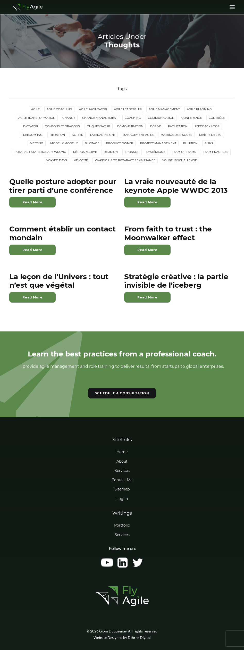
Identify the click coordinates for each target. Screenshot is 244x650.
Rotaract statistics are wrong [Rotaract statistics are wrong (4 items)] (40, 152)
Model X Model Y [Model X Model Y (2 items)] (64, 143)
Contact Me (122, 480)
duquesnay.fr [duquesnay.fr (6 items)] (98, 126)
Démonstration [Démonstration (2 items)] (130, 126)
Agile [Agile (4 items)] (35, 109)
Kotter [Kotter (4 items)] (77, 135)
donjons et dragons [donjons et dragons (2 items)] (62, 126)
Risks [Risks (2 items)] (209, 143)
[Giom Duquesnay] (27, 7)
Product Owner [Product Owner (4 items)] (119, 143)
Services (122, 470)
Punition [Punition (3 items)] (190, 143)
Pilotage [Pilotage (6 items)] (92, 143)
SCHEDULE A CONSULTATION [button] (122, 393)
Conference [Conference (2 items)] (191, 118)
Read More (32, 202)
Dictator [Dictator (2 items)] (30, 126)
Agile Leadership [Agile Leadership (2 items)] (128, 109)
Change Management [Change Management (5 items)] (100, 118)
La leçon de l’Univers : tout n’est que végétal (58, 281)
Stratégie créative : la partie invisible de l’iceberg (176, 281)
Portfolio (122, 525)
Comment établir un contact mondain (62, 233)
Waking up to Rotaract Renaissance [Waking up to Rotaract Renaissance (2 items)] (125, 160)
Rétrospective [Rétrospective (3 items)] (85, 152)
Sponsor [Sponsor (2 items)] (132, 152)
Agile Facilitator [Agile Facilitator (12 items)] (93, 109)
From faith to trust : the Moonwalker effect (168, 233)
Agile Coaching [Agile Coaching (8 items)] (59, 109)
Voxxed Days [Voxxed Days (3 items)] (56, 160)
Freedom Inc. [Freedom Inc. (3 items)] (32, 135)
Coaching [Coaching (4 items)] (133, 118)
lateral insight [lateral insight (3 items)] (102, 135)
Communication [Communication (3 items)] (161, 118)
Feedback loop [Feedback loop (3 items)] (207, 126)
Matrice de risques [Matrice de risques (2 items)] (176, 135)
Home (122, 451)
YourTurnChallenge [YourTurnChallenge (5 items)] (179, 160)
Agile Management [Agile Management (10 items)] (164, 109)
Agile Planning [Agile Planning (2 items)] (199, 109)
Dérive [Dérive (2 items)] (155, 126)
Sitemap (122, 489)
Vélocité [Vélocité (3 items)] (81, 160)
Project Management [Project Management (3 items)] (158, 143)
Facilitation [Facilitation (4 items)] (178, 126)
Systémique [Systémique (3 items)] (155, 152)
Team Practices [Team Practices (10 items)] (215, 152)
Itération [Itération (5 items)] (57, 135)
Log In (122, 498)
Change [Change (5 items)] (68, 118)
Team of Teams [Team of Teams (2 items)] (184, 152)
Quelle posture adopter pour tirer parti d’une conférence (62, 186)
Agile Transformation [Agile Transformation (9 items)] (36, 118)
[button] (107, 566)
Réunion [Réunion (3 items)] (111, 152)
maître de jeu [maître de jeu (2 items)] (210, 135)
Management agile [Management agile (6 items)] (138, 135)
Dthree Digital (139, 637)
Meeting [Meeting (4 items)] (36, 143)
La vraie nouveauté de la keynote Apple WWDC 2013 (176, 186)
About (122, 461)
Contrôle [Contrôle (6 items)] (217, 118)
